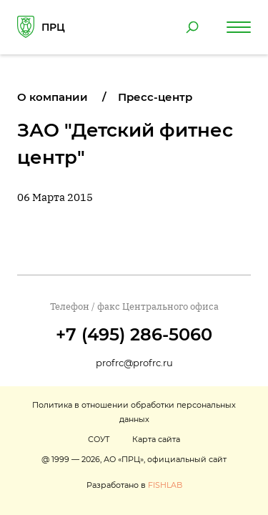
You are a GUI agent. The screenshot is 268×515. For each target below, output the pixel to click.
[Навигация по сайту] (238, 27)
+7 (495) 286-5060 (134, 334)
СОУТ (98, 439)
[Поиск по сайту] (192, 27)
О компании (52, 97)
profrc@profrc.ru (134, 362)
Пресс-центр (155, 97)
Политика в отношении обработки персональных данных (134, 412)
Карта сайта (156, 439)
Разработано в (134, 485)
